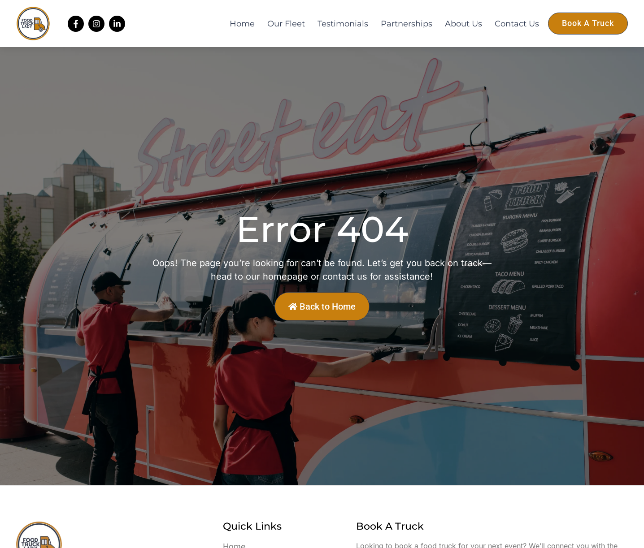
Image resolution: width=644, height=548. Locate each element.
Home (242, 23)
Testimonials (343, 23)
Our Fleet (286, 23)
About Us (463, 23)
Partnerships (406, 23)
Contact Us (517, 23)
